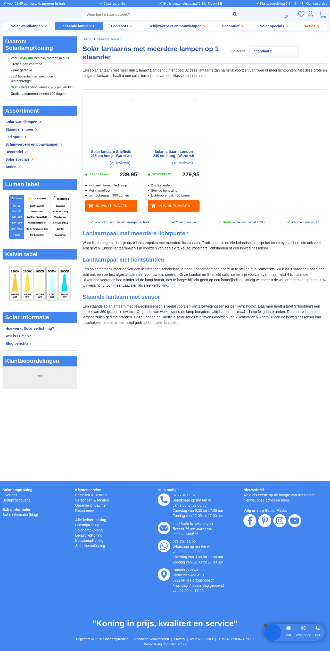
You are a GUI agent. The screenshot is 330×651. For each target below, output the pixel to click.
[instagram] (279, 550)
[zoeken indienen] (232, 14)
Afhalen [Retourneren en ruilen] (105, 500)
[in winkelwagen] (111, 196)
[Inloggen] (310, 14)
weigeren (36, 611)
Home (87, 39)
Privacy (181, 639)
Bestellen (83, 494)
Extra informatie (17, 509)
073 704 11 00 (184, 541)
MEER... (68, 415)
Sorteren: (260, 44)
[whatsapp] (164, 546)
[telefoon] (164, 499)
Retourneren (86, 510)
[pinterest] (264, 550)
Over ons (10, 494)
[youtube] (294, 550)
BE (70, 87)
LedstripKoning (88, 524)
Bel (317, 634)
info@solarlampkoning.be (195, 523)
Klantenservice (314, 3)
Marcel (13, 438)
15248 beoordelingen (40, 381)
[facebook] (249, 550)
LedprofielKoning (90, 535)
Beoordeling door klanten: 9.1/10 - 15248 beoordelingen (165, 644)
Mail (288, 634)
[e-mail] (164, 528)
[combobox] (154, 14)
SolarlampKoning (18, 489)
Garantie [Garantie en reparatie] (82, 505)
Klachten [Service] (102, 505)
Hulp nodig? (168, 489)
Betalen (102, 494)
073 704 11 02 (184, 494)
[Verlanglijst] (301, 14)
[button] (132, 90)
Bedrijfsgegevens (17, 500)
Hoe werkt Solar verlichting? (30, 328)
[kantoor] (164, 574)
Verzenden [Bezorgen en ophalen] (84, 500)
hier (74, 595)
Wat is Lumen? (18, 335)
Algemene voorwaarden (152, 639)
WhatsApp (303, 634)
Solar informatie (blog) (22, 514)
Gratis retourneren (25, 93)
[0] (322, 14)
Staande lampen (110, 39)
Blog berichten (18, 343)
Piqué (12, 401)
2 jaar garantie (21, 70)
